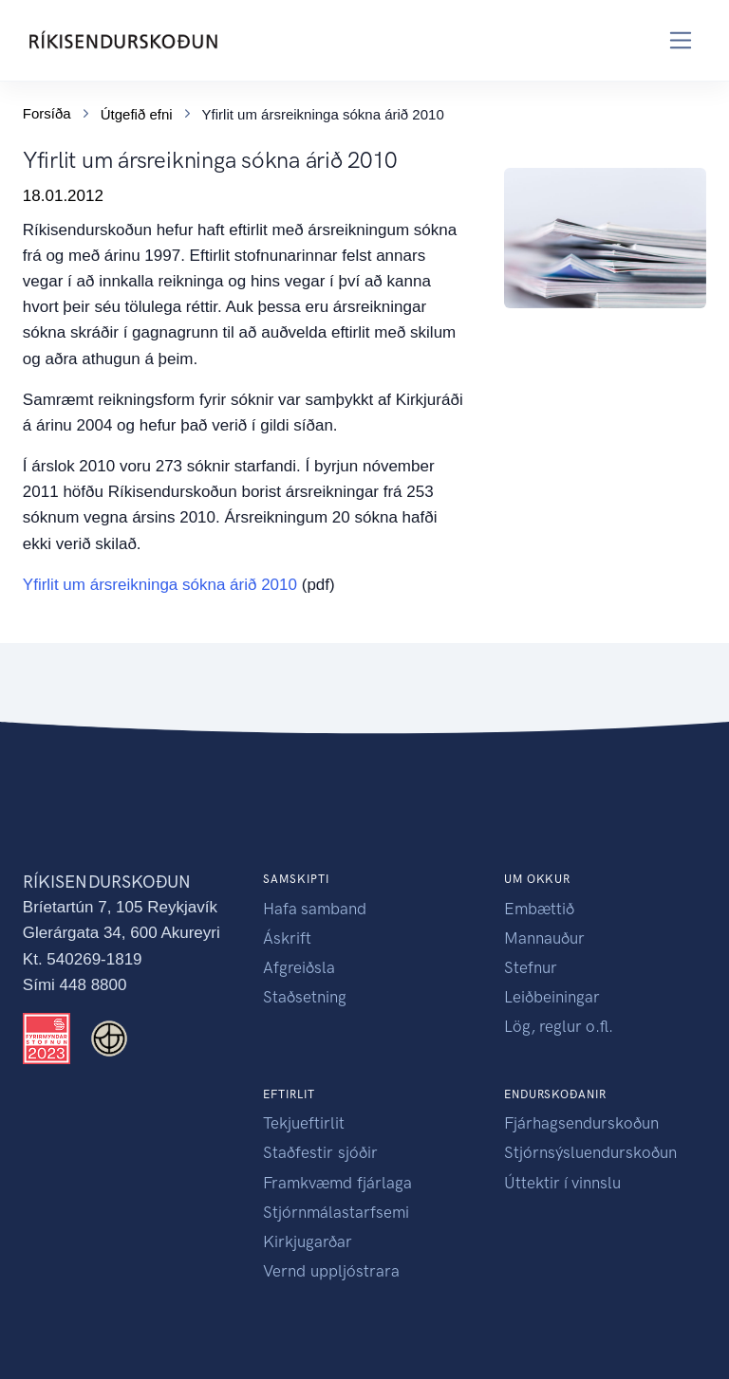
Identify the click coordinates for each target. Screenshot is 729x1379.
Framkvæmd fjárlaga (337, 1182)
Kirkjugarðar (307, 1241)
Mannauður (544, 938)
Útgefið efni (137, 114)
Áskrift (287, 938)
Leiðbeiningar (552, 996)
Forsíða (47, 113)
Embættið (539, 908)
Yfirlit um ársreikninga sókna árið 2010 (160, 585)
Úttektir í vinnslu (562, 1182)
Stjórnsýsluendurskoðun (590, 1152)
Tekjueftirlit (304, 1122)
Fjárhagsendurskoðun (581, 1122)
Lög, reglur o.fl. (558, 1026)
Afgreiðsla (299, 967)
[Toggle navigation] (681, 40)
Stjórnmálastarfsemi (336, 1212)
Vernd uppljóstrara (331, 1270)
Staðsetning (304, 996)
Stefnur (530, 967)
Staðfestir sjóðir (320, 1152)
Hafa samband (314, 908)
